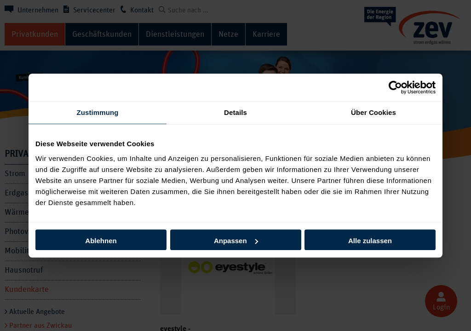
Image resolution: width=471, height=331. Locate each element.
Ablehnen (100, 241)
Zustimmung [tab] (98, 112)
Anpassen (236, 241)
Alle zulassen (370, 241)
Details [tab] (235, 112)
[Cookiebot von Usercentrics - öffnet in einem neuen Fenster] (395, 87)
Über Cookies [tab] (373, 112)
